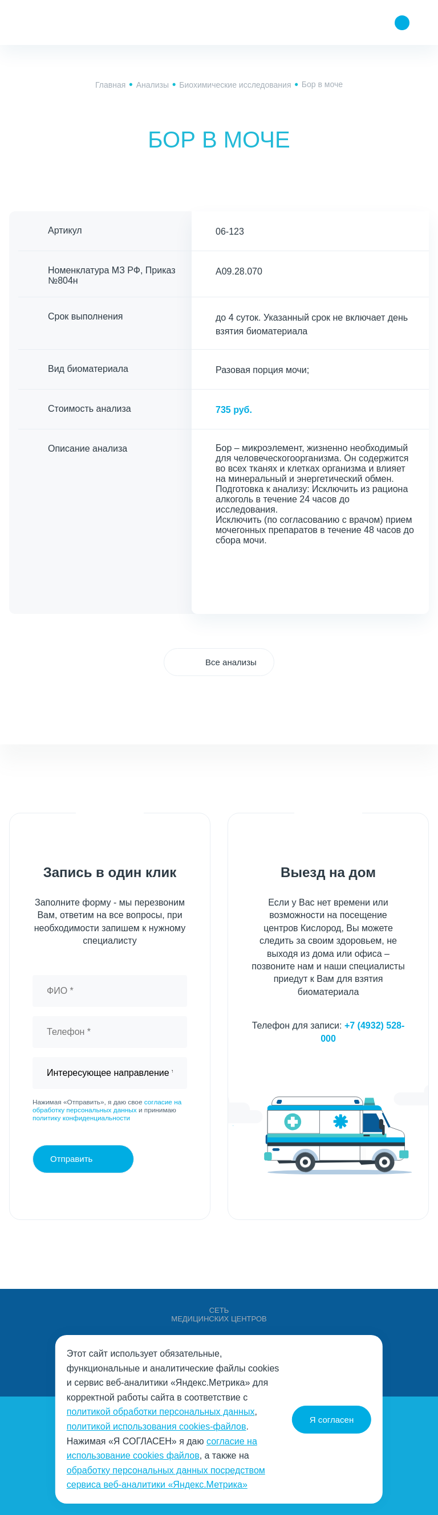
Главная (110, 84)
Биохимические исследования (235, 84)
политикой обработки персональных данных (161, 1411)
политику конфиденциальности (81, 1118)
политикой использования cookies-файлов (156, 1426)
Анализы (152, 84)
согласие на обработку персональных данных (107, 1106)
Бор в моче (322, 84)
